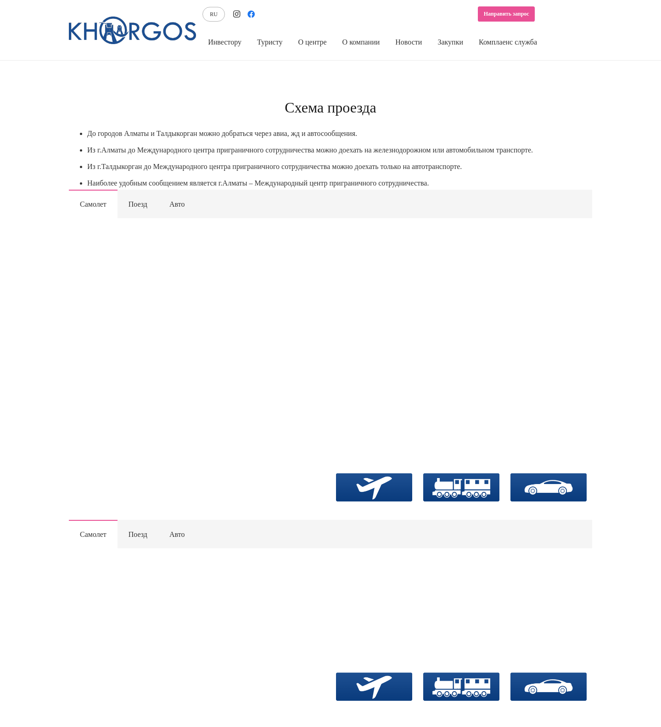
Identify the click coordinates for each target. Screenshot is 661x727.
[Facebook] (251, 14)
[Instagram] (236, 14)
